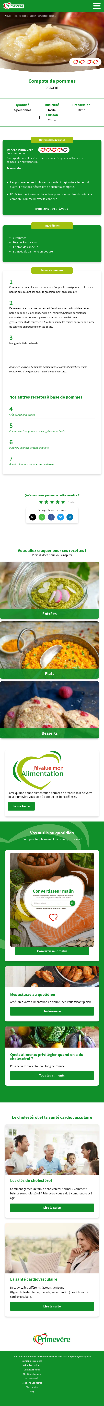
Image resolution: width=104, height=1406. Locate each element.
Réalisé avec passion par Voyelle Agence (70, 1356)
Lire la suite (52, 1207)
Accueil (8, 15)
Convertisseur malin (52, 951)
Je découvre (52, 1011)
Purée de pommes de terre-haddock (29, 447)
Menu (97, 6)
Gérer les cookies (31, 1365)
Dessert (33, 15)
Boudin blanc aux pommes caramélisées (31, 464)
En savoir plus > (15, 168)
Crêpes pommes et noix (22, 414)
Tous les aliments (52, 1075)
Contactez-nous (32, 1369)
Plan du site (32, 1387)
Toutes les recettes (20, 15)
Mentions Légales (32, 1374)
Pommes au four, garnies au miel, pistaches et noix (37, 431)
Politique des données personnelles (32, 1356)
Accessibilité (31, 1378)
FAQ (32, 1391)
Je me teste (21, 806)
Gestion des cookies (32, 1360)
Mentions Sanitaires (32, 1382)
